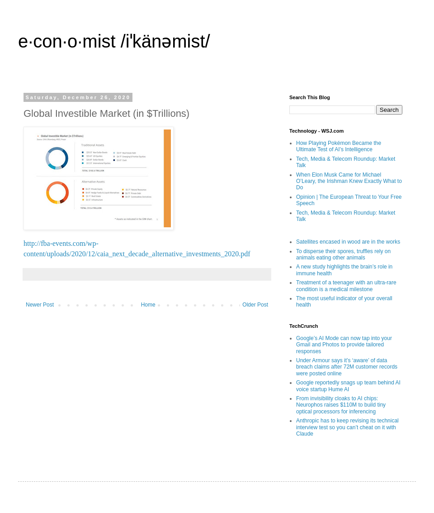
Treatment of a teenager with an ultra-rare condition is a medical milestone (346, 285)
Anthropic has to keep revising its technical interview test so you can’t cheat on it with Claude (347, 427)
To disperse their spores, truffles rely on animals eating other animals (343, 254)
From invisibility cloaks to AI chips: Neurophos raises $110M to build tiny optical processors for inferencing (341, 405)
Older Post (255, 305)
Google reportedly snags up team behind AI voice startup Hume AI (348, 385)
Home (148, 305)
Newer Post (40, 305)
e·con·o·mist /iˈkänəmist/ (114, 41)
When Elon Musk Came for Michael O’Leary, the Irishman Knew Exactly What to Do (349, 181)
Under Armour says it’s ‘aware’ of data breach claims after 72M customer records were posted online (346, 367)
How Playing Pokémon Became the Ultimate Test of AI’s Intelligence (338, 146)
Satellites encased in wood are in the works (348, 242)
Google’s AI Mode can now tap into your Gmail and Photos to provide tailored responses (344, 345)
